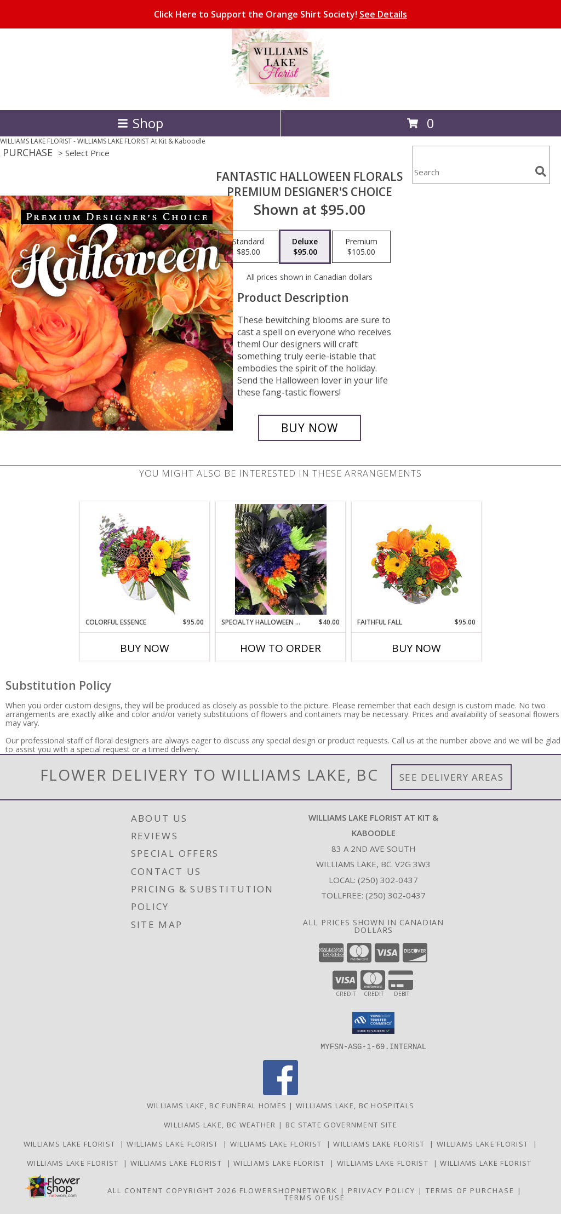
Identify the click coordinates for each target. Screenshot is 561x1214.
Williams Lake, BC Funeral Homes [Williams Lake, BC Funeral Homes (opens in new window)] (217, 1105)
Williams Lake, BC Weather (220, 1124)
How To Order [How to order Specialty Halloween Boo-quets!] (280, 648)
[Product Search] (471, 172)
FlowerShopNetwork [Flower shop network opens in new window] (288, 1190)
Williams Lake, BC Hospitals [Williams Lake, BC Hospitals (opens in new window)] (355, 1105)
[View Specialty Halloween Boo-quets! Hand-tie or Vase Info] (281, 559)
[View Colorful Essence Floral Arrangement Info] (145, 559)
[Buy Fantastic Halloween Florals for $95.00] (309, 428)
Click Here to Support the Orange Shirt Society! (280, 14)
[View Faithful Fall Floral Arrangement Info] (416, 559)
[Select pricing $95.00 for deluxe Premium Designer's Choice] (304, 247)
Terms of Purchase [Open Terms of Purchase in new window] (470, 1190)
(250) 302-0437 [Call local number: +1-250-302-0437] (388, 879)
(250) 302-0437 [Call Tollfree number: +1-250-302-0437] (395, 895)
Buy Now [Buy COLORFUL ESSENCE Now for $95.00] (144, 648)
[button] (373, 1023)
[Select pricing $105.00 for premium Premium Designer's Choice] (361, 247)
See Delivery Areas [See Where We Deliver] (451, 777)
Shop (140, 123)
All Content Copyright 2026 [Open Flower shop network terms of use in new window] (172, 1190)
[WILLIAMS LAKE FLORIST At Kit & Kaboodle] (280, 94)
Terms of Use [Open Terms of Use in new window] (314, 1197)
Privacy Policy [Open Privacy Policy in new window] (381, 1190)
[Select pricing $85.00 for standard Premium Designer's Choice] (248, 247)
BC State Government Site (341, 1124)
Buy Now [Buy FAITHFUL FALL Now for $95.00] (416, 648)
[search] (540, 171)
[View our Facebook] (280, 1091)
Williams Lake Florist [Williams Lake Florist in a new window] (72, 1143)
